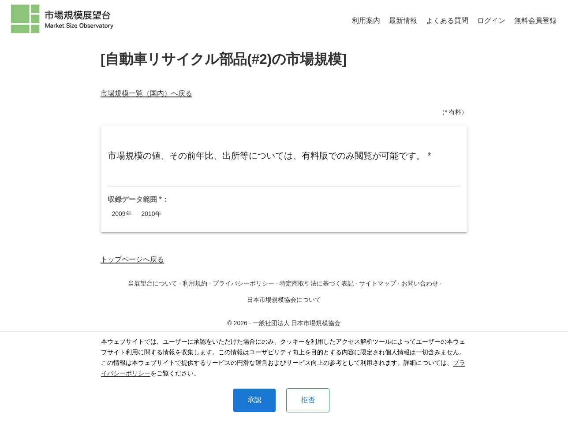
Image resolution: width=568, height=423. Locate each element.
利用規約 (195, 283)
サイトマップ (377, 283)
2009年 (122, 214)
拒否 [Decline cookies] (308, 400)
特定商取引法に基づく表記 (317, 283)
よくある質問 (447, 20)
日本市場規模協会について (284, 299)
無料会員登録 (535, 20)
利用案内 (366, 20)
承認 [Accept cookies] (254, 400)
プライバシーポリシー (243, 283)
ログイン (491, 20)
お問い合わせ (419, 283)
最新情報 (403, 20)
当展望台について (152, 283)
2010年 (151, 214)
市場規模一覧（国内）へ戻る (146, 93)
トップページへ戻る (132, 259)
